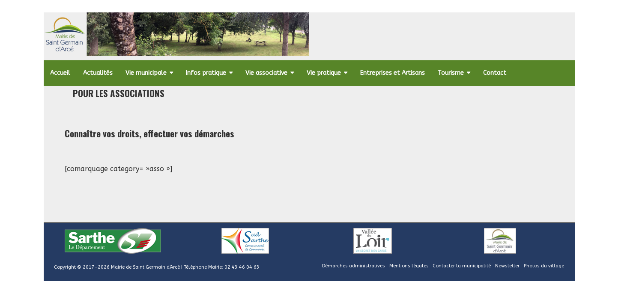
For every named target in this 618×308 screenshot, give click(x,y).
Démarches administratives (353, 266)
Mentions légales (409, 266)
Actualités (98, 73)
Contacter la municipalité (462, 266)
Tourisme (451, 73)
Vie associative (266, 73)
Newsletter (507, 266)
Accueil (60, 73)
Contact (494, 73)
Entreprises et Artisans (392, 73)
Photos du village (544, 266)
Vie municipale (146, 73)
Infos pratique (206, 73)
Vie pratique (324, 73)
